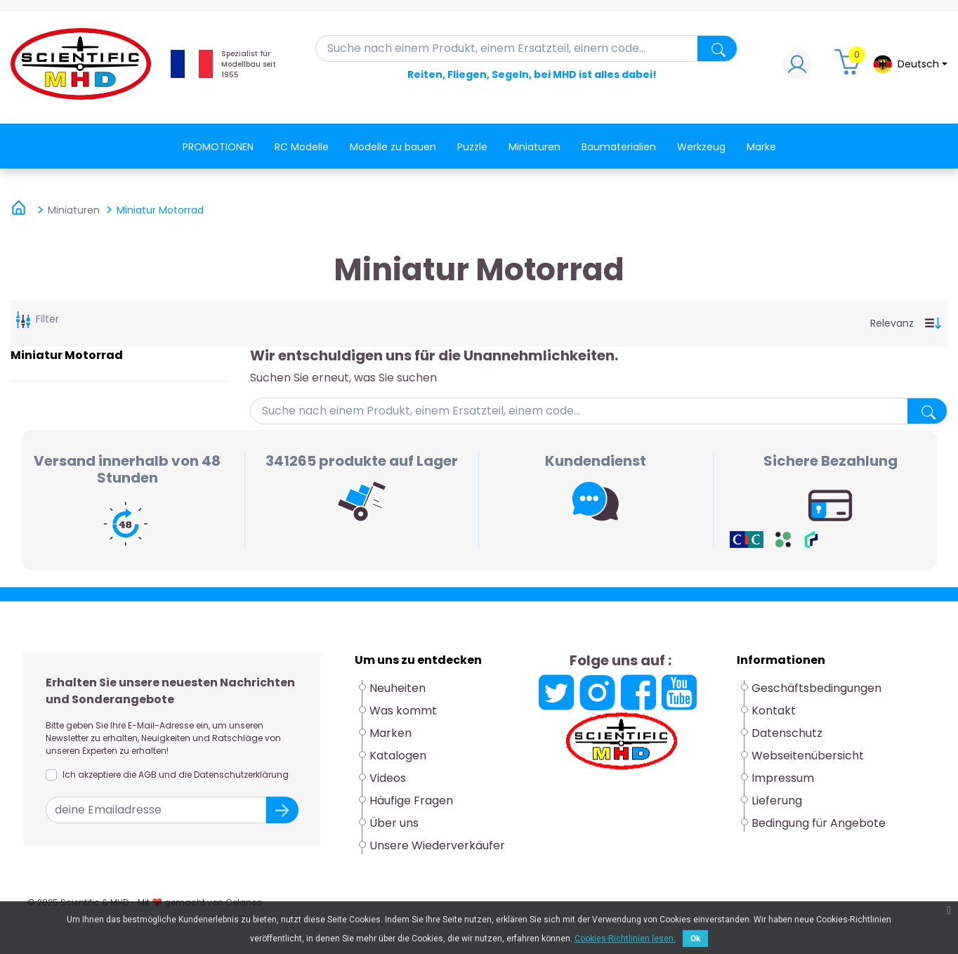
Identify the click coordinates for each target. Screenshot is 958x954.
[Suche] (526, 48)
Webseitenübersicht (808, 755)
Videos (387, 778)
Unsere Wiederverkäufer (437, 845)
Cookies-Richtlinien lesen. (625, 938)
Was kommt (403, 711)
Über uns (394, 823)
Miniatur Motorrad (67, 355)
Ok (695, 938)
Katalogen (397, 755)
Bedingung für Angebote (819, 823)
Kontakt (774, 711)
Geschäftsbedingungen (816, 688)
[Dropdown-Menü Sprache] (909, 64)
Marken (390, 733)
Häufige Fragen (411, 800)
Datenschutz (787, 733)
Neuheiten (397, 688)
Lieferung (777, 800)
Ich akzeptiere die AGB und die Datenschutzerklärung (176, 774)
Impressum (783, 778)
